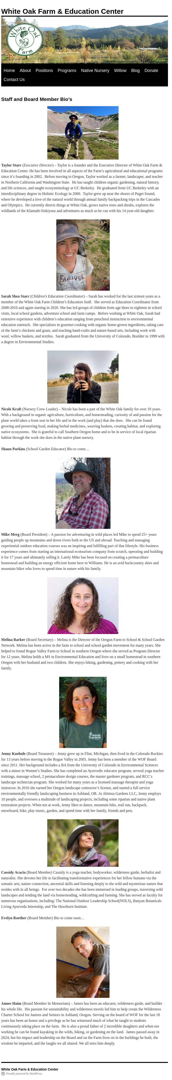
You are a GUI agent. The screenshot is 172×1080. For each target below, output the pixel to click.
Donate (151, 70)
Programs (67, 70)
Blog (135, 70)
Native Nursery (95, 70)
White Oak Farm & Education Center (62, 11)
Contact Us (14, 79)
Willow (120, 70)
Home (9, 70)
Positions (44, 70)
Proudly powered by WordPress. (24, 1073)
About (25, 70)
